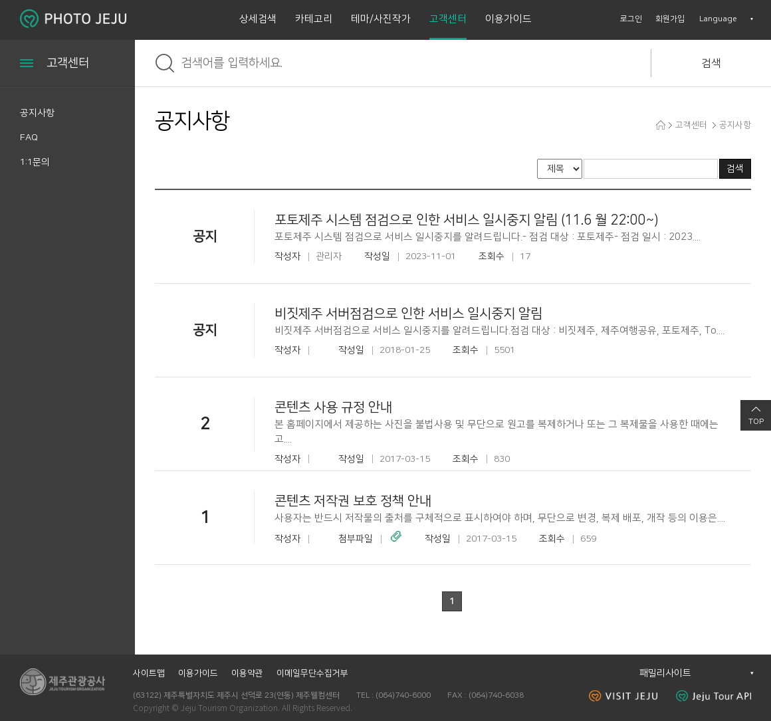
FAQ (29, 137)
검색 (711, 63)
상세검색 (257, 19)
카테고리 (313, 19)
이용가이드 (508, 19)
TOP (756, 421)
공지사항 (37, 113)
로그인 (631, 19)
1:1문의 (35, 162)
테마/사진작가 (381, 19)
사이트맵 (149, 673)
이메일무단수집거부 (312, 673)
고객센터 (448, 19)
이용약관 (247, 673)
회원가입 (670, 19)
